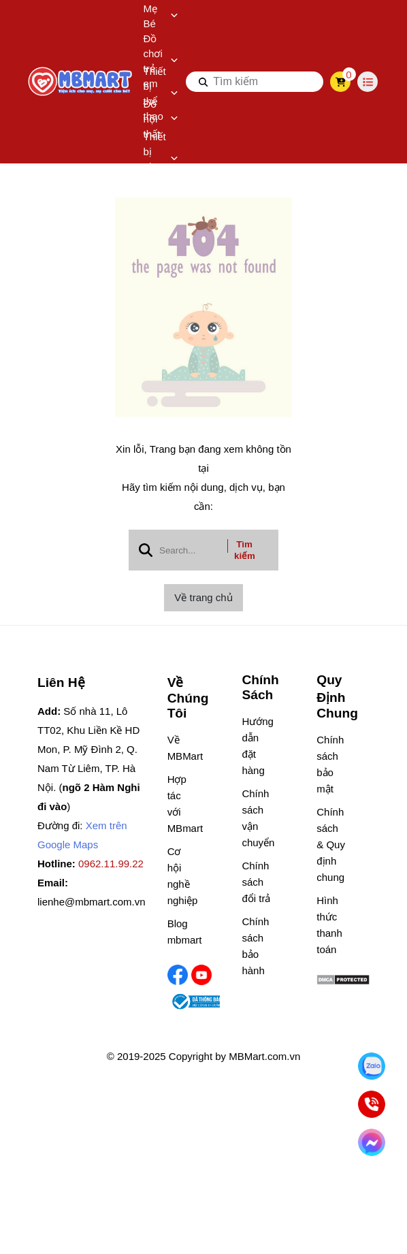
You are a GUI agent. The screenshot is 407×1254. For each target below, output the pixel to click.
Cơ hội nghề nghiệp (182, 876)
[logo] (81, 82)
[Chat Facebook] (371, 1142)
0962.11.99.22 (111, 863)
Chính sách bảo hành (255, 946)
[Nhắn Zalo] (371, 1066)
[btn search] (203, 81)
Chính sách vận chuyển (256, 818)
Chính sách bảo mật (330, 764)
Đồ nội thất (161, 119)
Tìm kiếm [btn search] (244, 550)
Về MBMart (182, 748)
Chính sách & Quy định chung (330, 844)
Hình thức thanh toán (329, 925)
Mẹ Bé (161, 16)
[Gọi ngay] (371, 1104)
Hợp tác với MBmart (182, 803)
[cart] (341, 82)
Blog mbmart (182, 932)
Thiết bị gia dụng (161, 159)
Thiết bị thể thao (161, 94)
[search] (254, 81)
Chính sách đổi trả (256, 882)
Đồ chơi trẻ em (161, 61)
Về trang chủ (203, 597)
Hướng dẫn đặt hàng (256, 746)
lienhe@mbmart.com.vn (91, 901)
